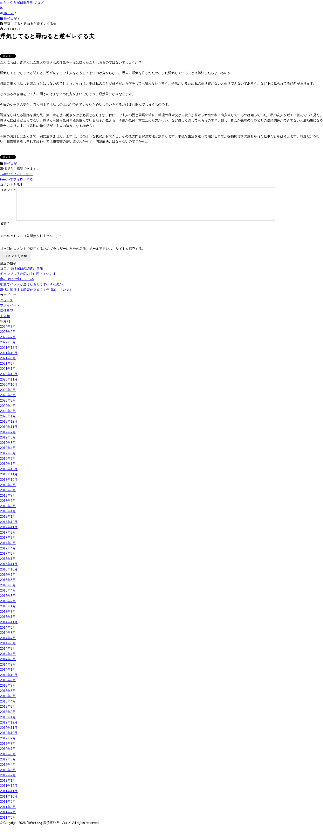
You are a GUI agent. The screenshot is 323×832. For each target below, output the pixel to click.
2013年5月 (8, 702)
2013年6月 (8, 697)
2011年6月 (8, 824)
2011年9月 (8, 808)
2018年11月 (9, 481)
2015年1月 (8, 623)
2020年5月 (8, 407)
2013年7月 (8, 692)
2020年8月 (8, 396)
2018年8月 (8, 496)
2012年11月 (9, 734)
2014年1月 (8, 676)
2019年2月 (8, 465)
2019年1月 (8, 470)
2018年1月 (8, 523)
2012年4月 (8, 771)
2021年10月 (9, 359)
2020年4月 (8, 412)
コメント (7, 190)
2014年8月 (8, 639)
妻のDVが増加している (17, 285)
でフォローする (16, 174)
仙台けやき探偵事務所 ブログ (22, 2)
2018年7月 (8, 502)
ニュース (6, 307)
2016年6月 (8, 586)
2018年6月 (8, 507)
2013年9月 (8, 686)
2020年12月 (9, 380)
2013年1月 (8, 724)
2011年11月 (9, 797)
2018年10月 (9, 486)
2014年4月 (8, 660)
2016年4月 (8, 597)
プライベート (10, 312)
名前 (3, 230)
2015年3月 (8, 618)
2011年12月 (9, 792)
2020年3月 (8, 417)
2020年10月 (9, 391)
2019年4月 (8, 454)
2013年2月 (8, 718)
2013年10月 (9, 681)
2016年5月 (8, 592)
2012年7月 (8, 755)
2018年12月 (9, 475)
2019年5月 (8, 449)
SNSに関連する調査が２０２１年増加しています (36, 296)
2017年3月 (8, 560)
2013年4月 (8, 708)
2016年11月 (9, 570)
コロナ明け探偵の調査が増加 (21, 275)
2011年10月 (9, 803)
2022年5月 (8, 349)
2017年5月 (8, 549)
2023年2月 (8, 338)
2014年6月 (8, 650)
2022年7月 (8, 343)
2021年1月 (8, 375)
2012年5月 (8, 766)
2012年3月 (8, 776)
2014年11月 (9, 628)
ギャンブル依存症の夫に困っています (28, 280)
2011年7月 (8, 818)
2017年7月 (8, 544)
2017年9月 (8, 539)
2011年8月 (8, 813)
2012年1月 (8, 787)
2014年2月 (8, 671)
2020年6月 (8, 401)
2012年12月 (9, 729)
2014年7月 (8, 644)
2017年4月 (8, 555)
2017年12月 (9, 528)
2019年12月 (9, 428)
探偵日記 (10, 163)
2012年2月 (8, 782)
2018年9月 (8, 491)
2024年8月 (8, 333)
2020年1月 (8, 423)
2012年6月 (8, 760)
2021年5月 (8, 370)
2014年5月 (8, 655)
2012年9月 (8, 745)
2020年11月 (9, 386)
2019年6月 (8, 444)
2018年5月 (8, 512)
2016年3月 (8, 602)
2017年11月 (9, 533)
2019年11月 (9, 433)
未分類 (5, 322)
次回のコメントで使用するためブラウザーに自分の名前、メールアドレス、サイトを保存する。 (74, 255)
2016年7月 (8, 581)
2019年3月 (8, 460)
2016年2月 (8, 607)
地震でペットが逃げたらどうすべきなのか (31, 291)
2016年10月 (9, 576)
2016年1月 (8, 613)
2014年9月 (8, 634)
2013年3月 (8, 713)
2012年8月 (8, 750)
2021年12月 (9, 354)
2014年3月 (8, 665)
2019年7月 (8, 439)
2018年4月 (8, 518)
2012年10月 (9, 739)
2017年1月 (8, 565)
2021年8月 (8, 365)
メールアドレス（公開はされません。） (29, 242)
